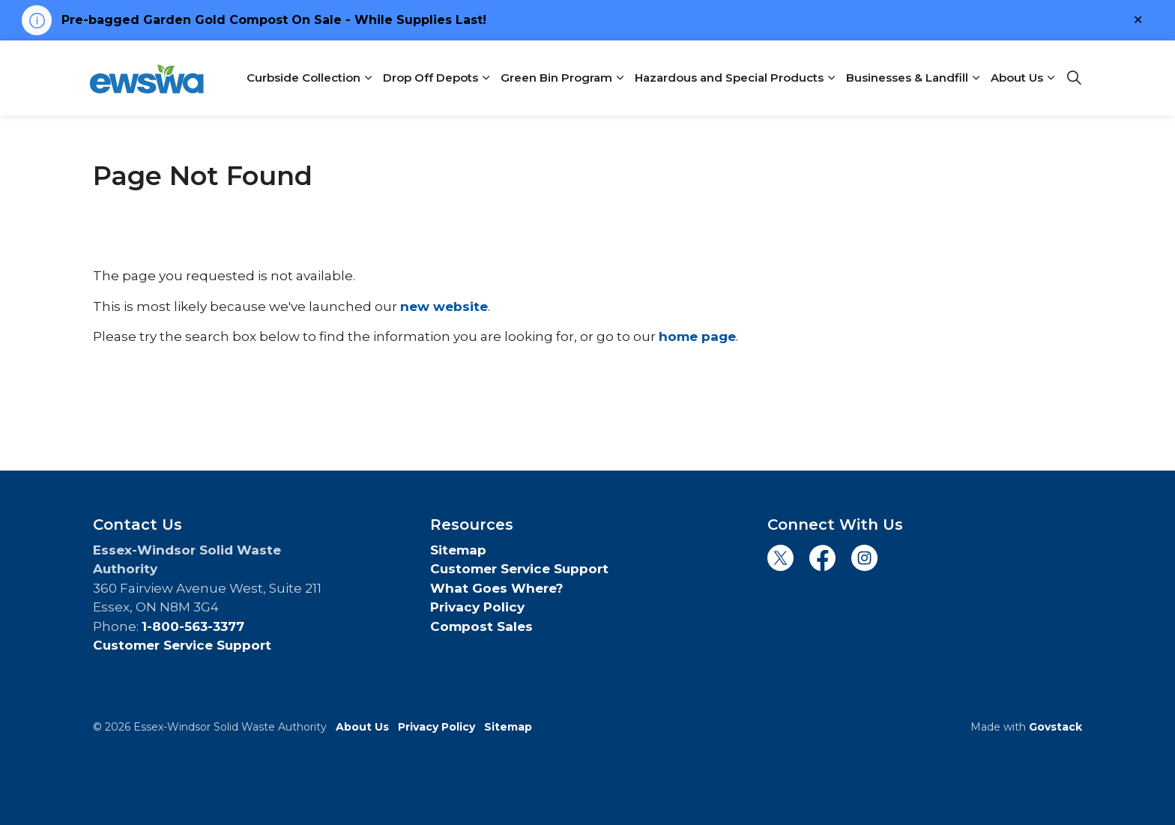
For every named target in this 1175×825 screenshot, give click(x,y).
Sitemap (458, 550)
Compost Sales (481, 626)
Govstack (1055, 727)
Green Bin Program (556, 77)
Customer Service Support (182, 645)
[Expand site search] (1074, 78)
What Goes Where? (497, 588)
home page (697, 336)
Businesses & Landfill (907, 77)
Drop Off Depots (430, 77)
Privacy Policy (477, 606)
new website (444, 306)
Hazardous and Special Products (729, 77)
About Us (1017, 77)
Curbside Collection (303, 77)
